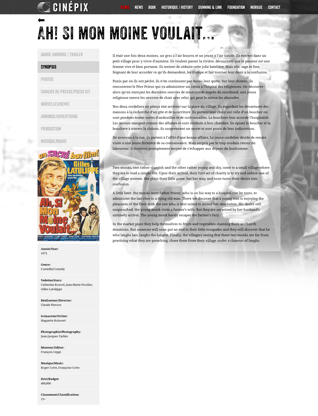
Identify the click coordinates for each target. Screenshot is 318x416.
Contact (274, 7)
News (139, 7)
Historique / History (177, 7)
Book (152, 7)
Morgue (256, 7)
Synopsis (48, 67)
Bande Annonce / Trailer (62, 55)
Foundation (236, 7)
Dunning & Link (210, 7)
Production (51, 129)
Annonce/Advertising (59, 116)
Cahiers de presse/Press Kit (65, 92)
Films (125, 7)
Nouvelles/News (55, 104)
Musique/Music (53, 141)
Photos (47, 79)
